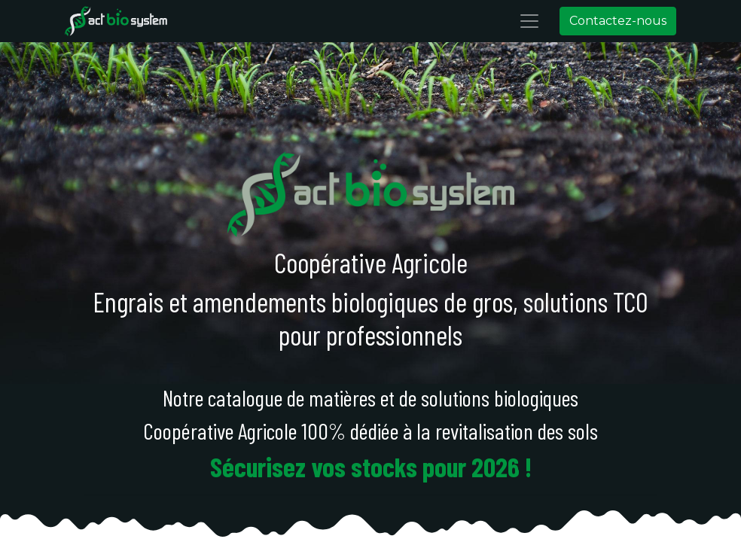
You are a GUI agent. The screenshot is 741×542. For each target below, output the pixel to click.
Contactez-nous (610, 21)
